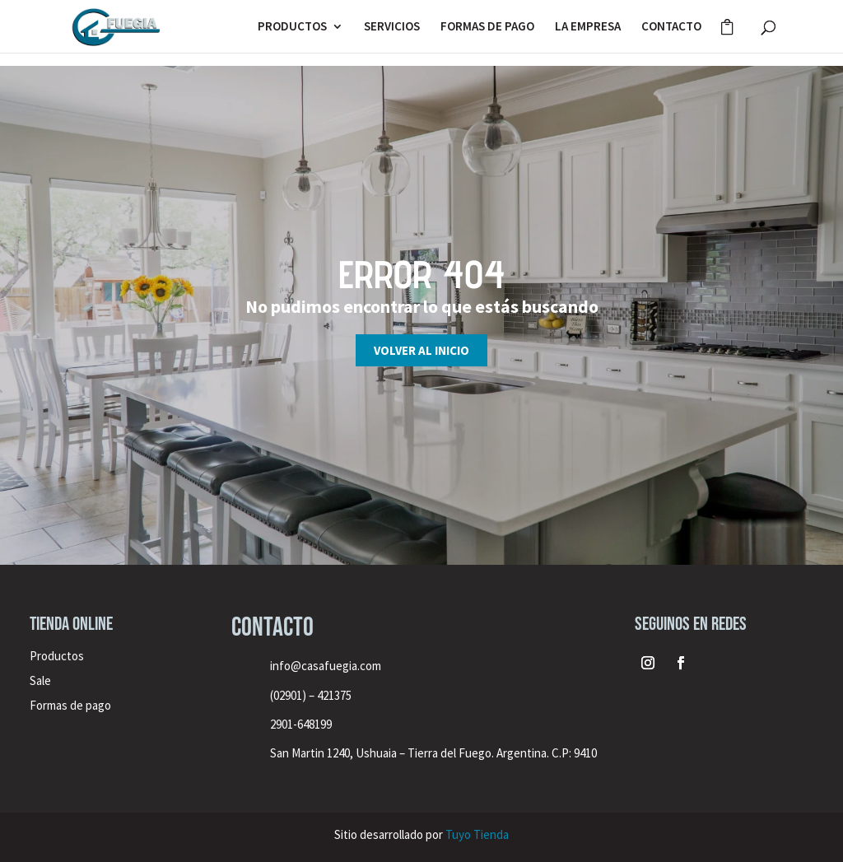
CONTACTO (671, 27)
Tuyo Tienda (477, 834)
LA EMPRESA (588, 27)
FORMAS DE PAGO (487, 27)
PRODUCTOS (292, 27)
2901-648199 (301, 724)
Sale (40, 680)
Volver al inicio (421, 350)
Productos (57, 656)
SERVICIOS (392, 27)
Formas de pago (70, 705)
